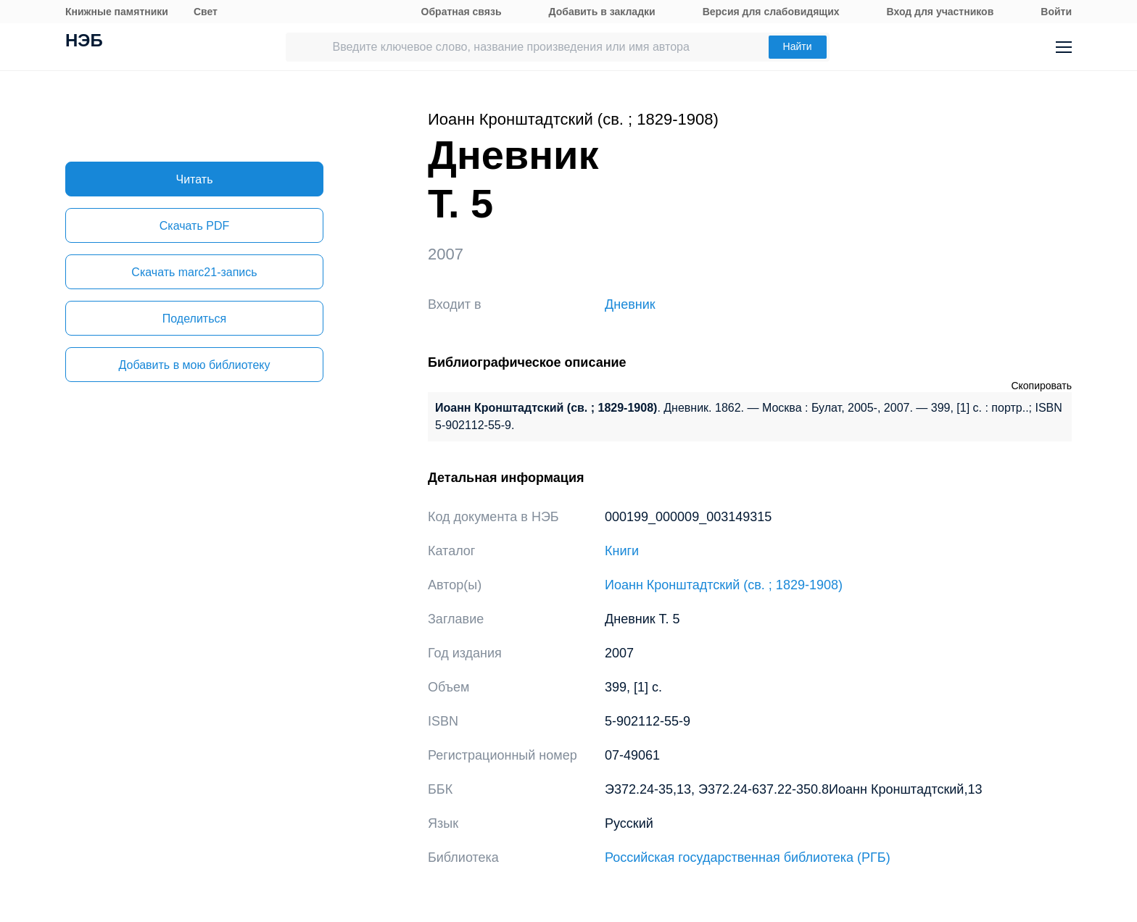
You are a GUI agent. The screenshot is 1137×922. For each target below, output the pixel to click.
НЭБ (84, 42)
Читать (194, 179)
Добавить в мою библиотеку (194, 365)
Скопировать (1041, 385)
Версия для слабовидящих (771, 11)
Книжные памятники (116, 11)
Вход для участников (940, 11)
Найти (797, 46)
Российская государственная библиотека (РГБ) (747, 857)
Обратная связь (461, 11)
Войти (1056, 11)
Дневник (630, 304)
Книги (622, 551)
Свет (206, 11)
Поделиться (194, 318)
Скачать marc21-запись (194, 272)
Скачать (194, 226)
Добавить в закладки (602, 11)
